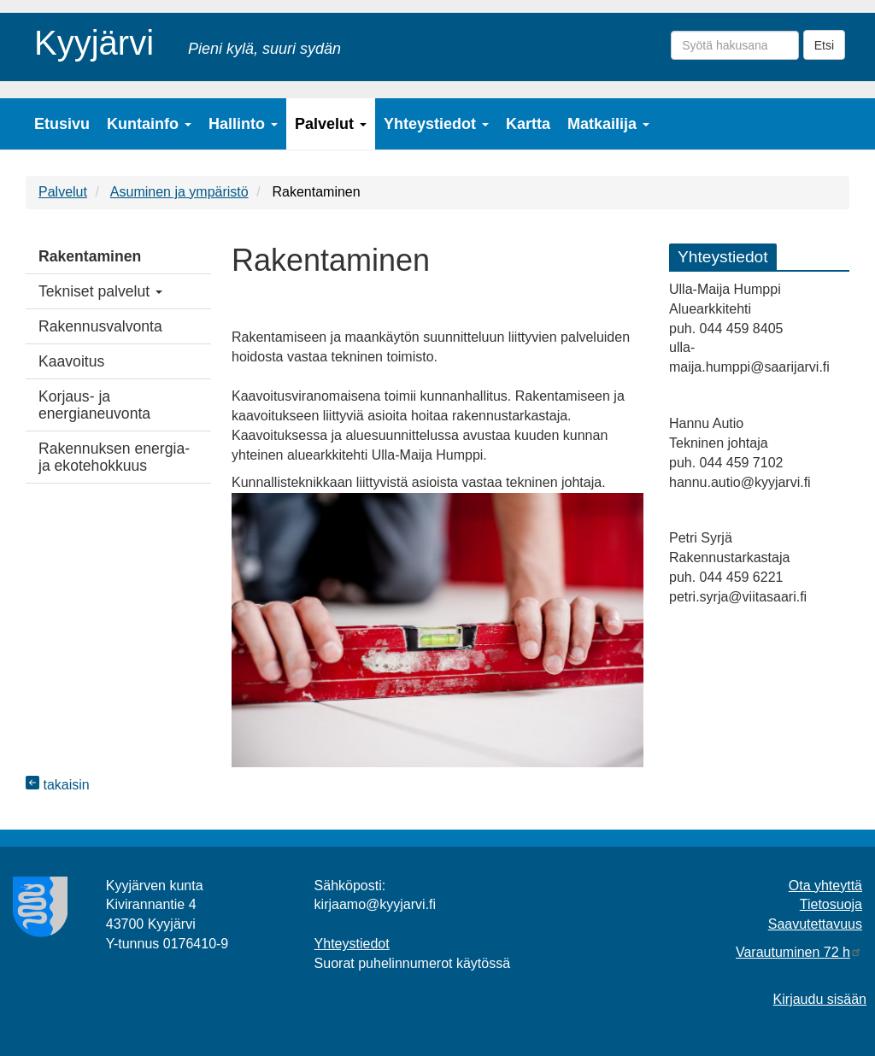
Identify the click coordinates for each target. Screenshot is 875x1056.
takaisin (58, 784)
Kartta (528, 123)
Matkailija (608, 123)
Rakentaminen (89, 256)
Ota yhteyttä (825, 885)
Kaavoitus (71, 361)
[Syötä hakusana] (735, 45)
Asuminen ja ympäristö (179, 192)
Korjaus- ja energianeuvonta (94, 405)
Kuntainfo (149, 123)
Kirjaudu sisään (819, 999)
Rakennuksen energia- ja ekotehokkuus (114, 457)
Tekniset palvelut (100, 291)
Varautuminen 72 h (799, 952)
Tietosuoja (831, 904)
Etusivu (62, 123)
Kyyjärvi (94, 40)
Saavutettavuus (815, 924)
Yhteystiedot (436, 123)
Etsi (824, 45)
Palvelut (331, 123)
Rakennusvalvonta (100, 326)
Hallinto (243, 123)
